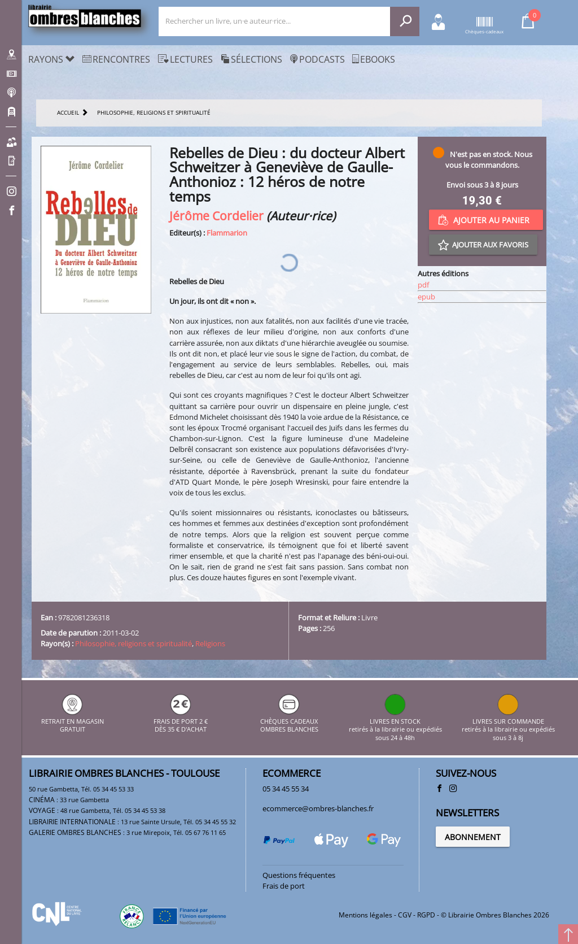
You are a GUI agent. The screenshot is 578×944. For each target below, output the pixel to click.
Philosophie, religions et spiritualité (133, 643)
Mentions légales (365, 915)
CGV (404, 915)
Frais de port (283, 886)
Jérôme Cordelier (216, 215)
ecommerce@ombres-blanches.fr (318, 808)
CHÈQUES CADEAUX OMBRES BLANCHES (289, 721)
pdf (423, 285)
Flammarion (227, 233)
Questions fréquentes (298, 875)
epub (426, 297)
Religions (210, 643)
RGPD (426, 915)
